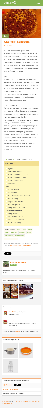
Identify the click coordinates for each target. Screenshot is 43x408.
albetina (12, 312)
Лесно (30, 229)
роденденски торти (11, 239)
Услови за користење (23, 401)
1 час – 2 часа (21, 229)
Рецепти (13, 264)
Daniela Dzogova (18, 262)
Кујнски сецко (19, 235)
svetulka (12, 321)
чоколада (22, 232)
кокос (29, 232)
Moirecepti (5, 401)
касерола (14, 232)
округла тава (9, 235)
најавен (17, 331)
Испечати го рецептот (10, 389)
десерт (7, 232)
